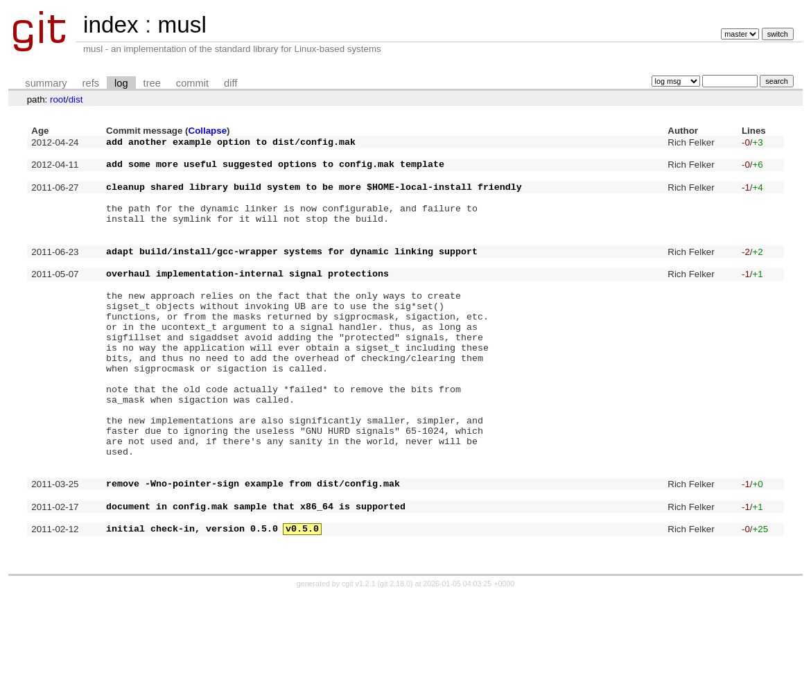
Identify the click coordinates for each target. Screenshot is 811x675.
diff (230, 83)
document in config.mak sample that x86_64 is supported (256, 578)
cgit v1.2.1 (359, 662)
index (111, 24)
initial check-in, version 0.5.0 (192, 605)
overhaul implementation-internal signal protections (247, 300)
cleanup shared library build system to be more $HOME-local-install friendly (314, 197)
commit (192, 83)
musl (181, 24)
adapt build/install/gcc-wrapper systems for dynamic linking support (292, 274)
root (58, 99)
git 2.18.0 (395, 662)
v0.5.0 (302, 605)
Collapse (208, 130)
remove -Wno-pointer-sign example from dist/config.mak (253, 551)
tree (152, 83)
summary (46, 83)
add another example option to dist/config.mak (231, 143)
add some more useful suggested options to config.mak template (275, 170)
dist (76, 99)
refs (90, 83)
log (121, 83)
